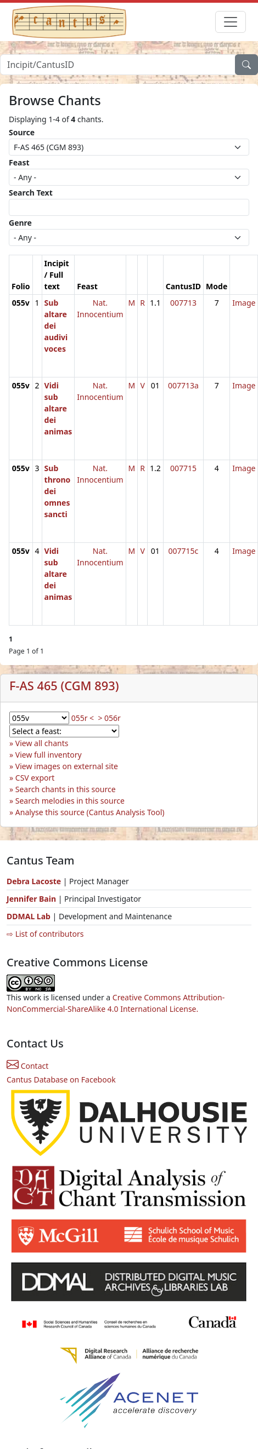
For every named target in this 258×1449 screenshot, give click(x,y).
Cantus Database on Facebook (61, 1079)
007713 (183, 302)
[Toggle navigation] (230, 22)
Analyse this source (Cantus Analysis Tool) (90, 812)
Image (243, 302)
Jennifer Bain (32, 899)
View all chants (42, 743)
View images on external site (66, 766)
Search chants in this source (65, 789)
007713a (183, 385)
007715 (183, 468)
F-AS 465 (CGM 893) (64, 686)
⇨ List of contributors (45, 934)
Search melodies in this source (70, 800)
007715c (184, 551)
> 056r (109, 718)
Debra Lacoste (34, 881)
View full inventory (48, 754)
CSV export (35, 777)
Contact (27, 1066)
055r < (82, 718)
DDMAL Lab (29, 916)
